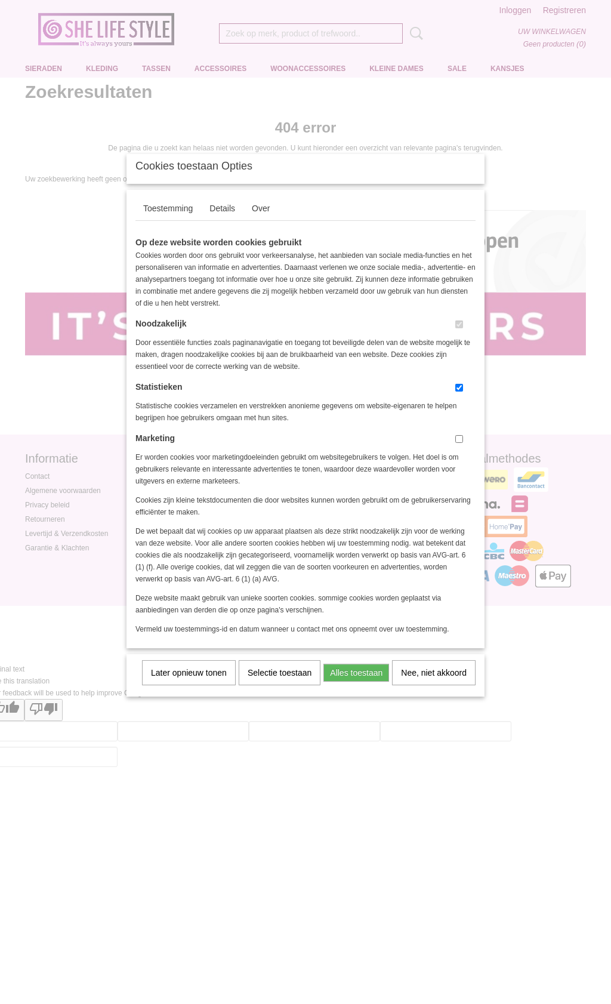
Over (261, 224)
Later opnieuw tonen (189, 688)
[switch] (459, 340)
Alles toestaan (356, 688)
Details (222, 224)
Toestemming (168, 224)
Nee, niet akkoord (434, 688)
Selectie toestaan (279, 688)
